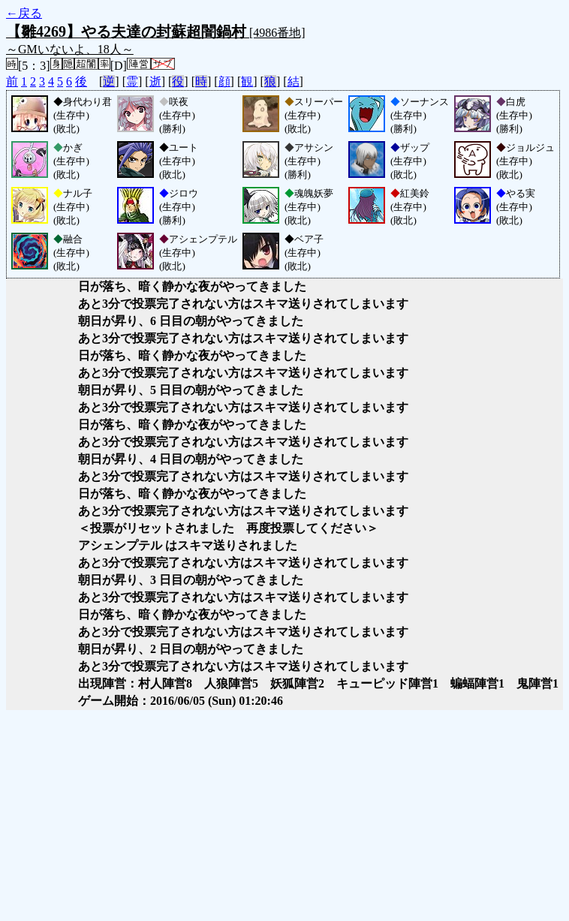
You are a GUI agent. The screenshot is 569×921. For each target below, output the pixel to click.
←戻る (24, 13)
